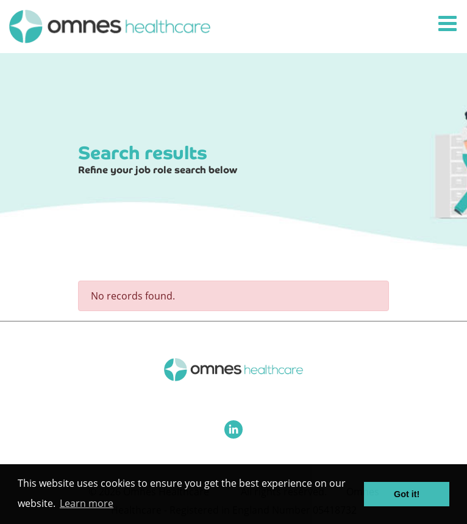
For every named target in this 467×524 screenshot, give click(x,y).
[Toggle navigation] (448, 24)
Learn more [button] (86, 503)
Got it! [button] (406, 494)
